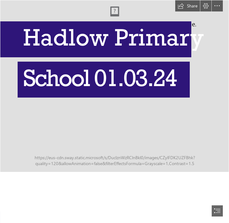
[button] (187, 5)
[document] (114, 111)
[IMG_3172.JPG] (114, 86)
